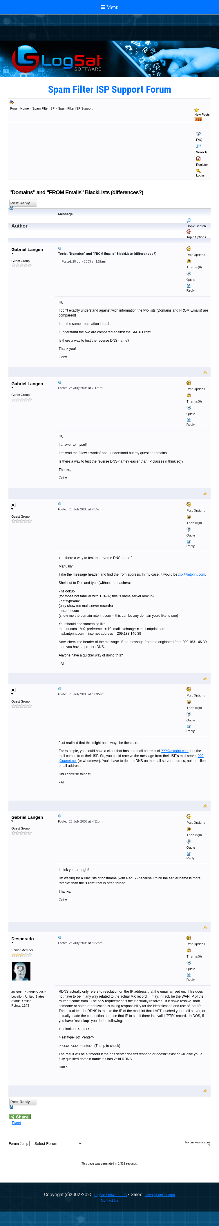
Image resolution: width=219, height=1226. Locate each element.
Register (202, 164)
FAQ (199, 139)
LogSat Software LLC (110, 1195)
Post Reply (19, 204)
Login (200, 175)
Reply (191, 290)
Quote (191, 279)
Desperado (22, 939)
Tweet (16, 1123)
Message (65, 214)
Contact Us (109, 1200)
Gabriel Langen (27, 250)
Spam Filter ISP (43, 108)
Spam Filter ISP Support (75, 108)
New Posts (202, 114)
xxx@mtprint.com (191, 574)
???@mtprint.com (175, 751)
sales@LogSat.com (159, 1195)
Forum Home (19, 108)
